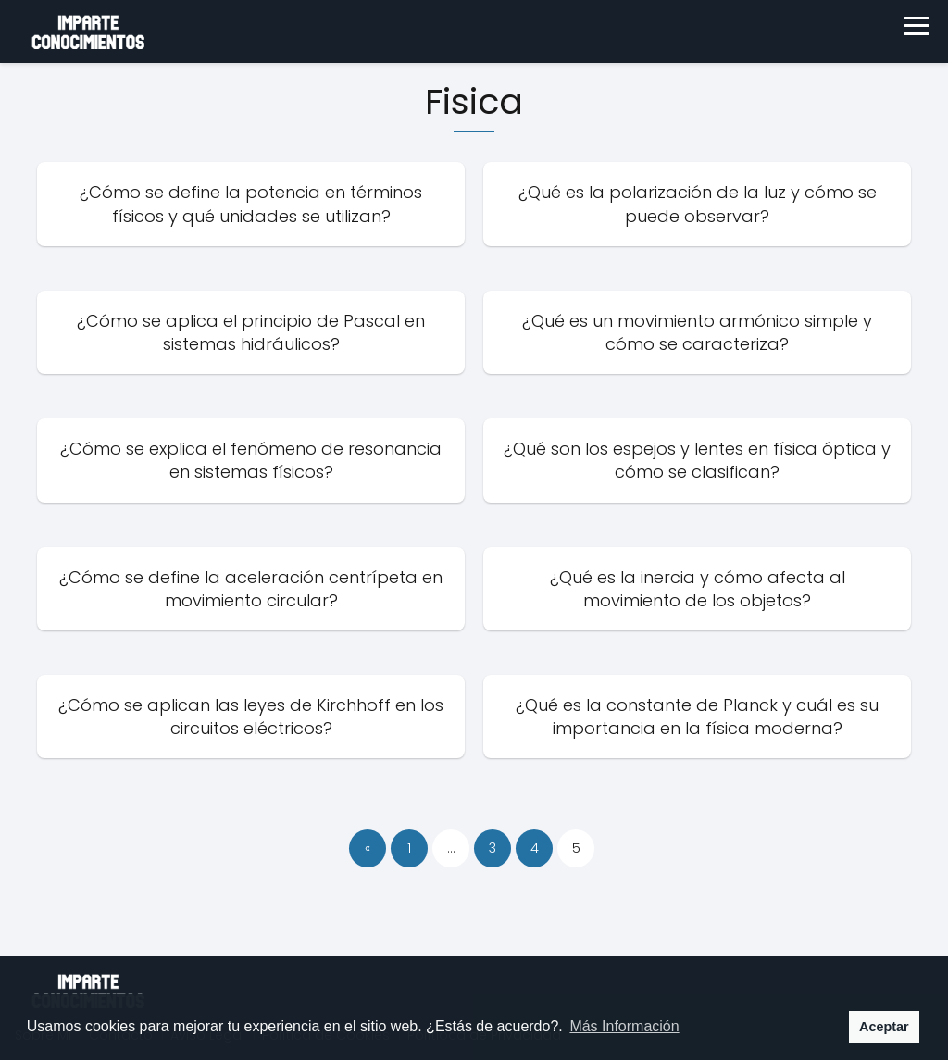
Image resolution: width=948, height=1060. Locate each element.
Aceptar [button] (884, 1026)
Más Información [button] (624, 1026)
